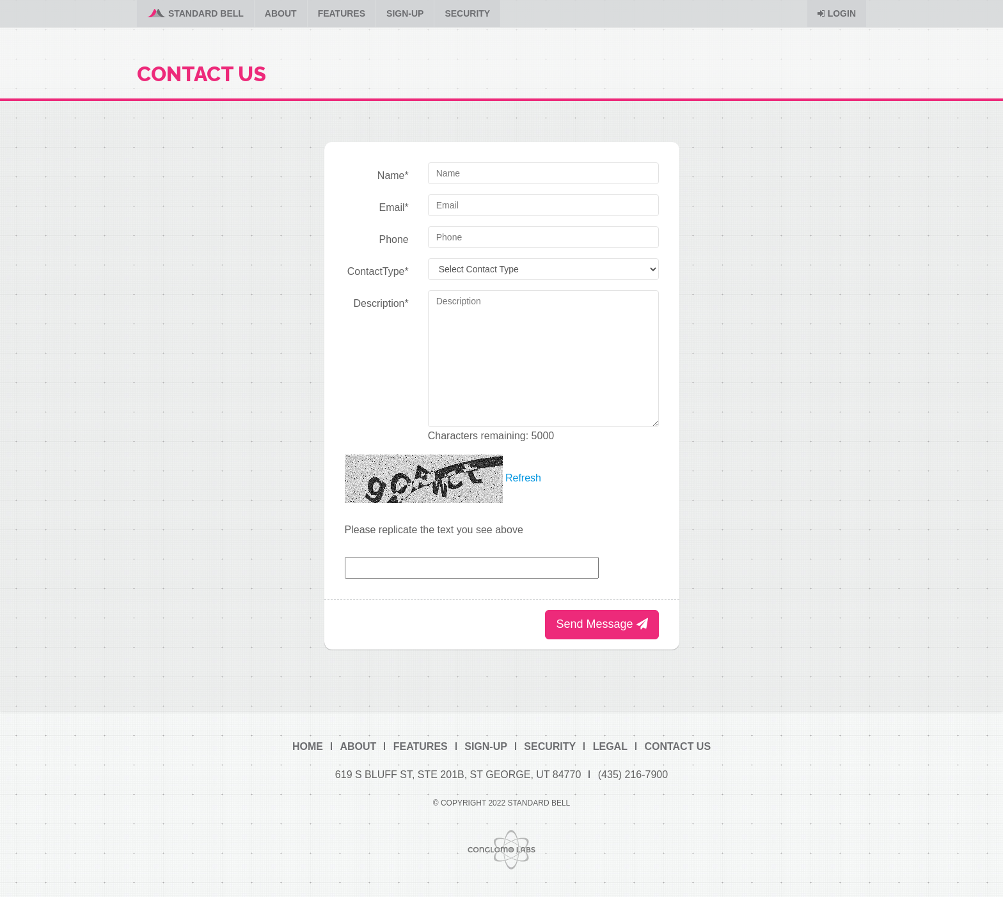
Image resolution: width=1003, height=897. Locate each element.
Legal (610, 746)
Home (307, 746)
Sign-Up (404, 13)
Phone (393, 239)
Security (467, 13)
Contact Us (677, 746)
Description (380, 303)
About (281, 13)
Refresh (523, 477)
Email (394, 207)
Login (836, 13)
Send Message (601, 624)
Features (341, 13)
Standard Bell (195, 13)
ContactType (378, 271)
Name (393, 175)
